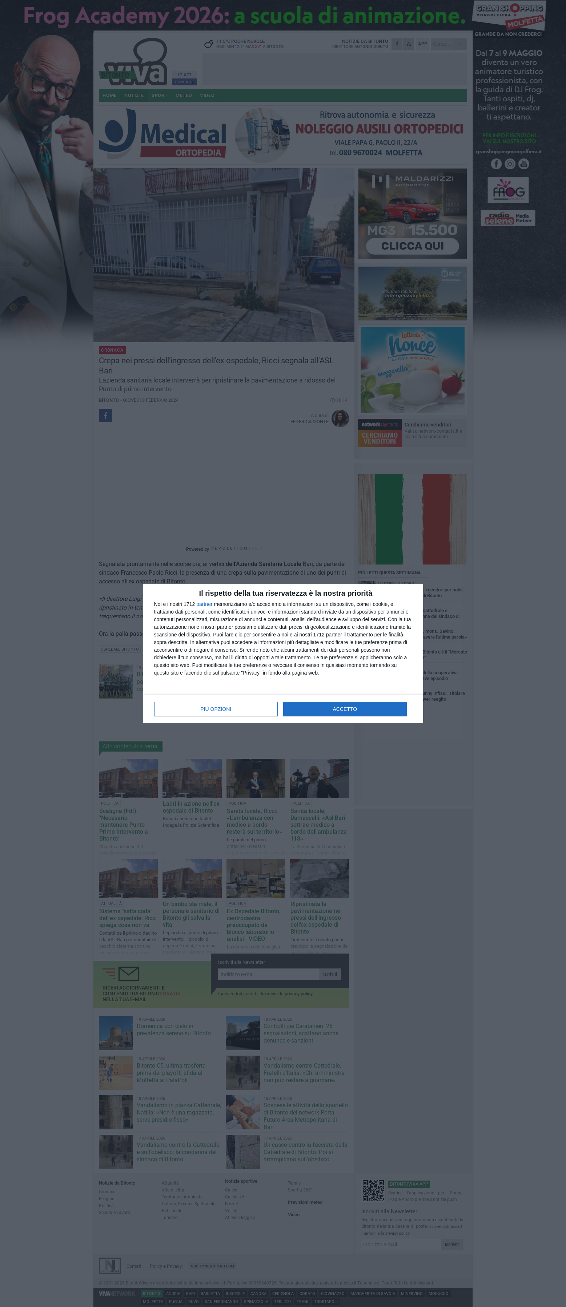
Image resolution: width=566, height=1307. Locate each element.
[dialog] (283, 653)
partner (204, 604)
